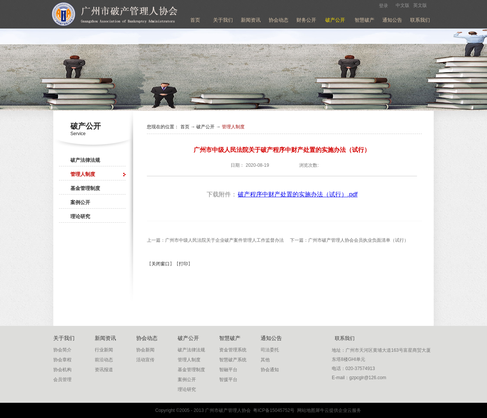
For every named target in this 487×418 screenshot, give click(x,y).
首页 (195, 20)
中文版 (402, 5)
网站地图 (304, 410)
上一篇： (215, 240)
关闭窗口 (160, 263)
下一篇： (349, 240)
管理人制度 (233, 126)
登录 (383, 5)
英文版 (420, 5)
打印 (183, 263)
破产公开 (205, 126)
